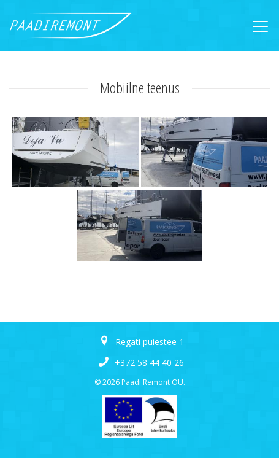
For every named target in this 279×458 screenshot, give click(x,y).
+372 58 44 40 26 (149, 362)
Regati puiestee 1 (149, 341)
